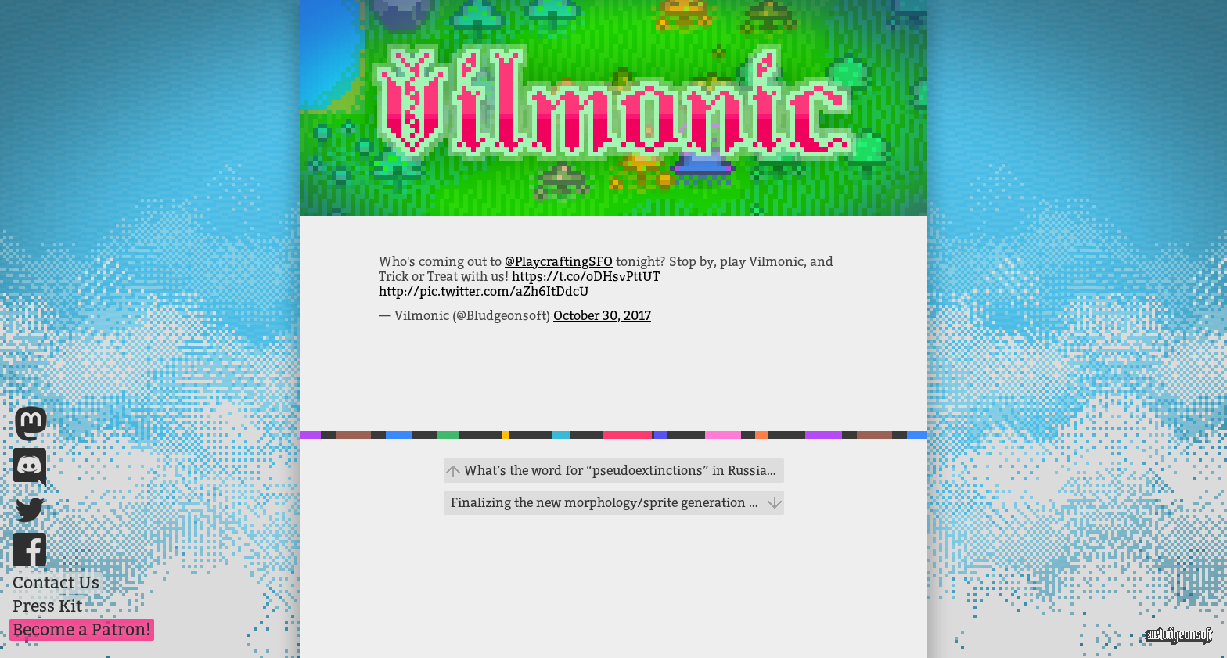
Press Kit (47, 606)
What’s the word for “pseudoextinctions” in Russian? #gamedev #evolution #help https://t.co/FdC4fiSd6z (624, 470)
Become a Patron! (82, 630)
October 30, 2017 (602, 315)
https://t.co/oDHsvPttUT (586, 276)
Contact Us (56, 583)
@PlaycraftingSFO (559, 261)
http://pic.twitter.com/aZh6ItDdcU (484, 291)
